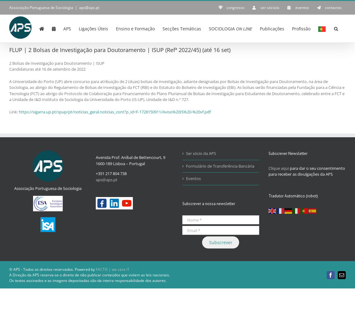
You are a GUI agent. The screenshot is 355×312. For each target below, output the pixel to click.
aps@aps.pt (89, 7)
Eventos (193, 178)
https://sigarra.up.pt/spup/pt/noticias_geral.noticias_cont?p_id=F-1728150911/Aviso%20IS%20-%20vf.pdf (115, 112)
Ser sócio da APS (201, 153)
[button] (336, 28)
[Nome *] (221, 219)
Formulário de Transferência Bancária (220, 166)
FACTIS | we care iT (112, 269)
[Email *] (221, 230)
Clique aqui (278, 168)
